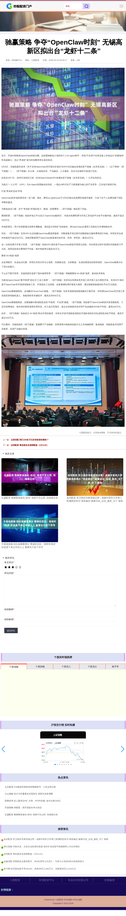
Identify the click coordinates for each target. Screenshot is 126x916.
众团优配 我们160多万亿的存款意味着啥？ (30, 440)
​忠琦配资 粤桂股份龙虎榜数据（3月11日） (24, 854)
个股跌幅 (40, 666)
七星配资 (15, 880)
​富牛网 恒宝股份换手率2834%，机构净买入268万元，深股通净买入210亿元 (40, 868)
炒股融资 (109, 880)
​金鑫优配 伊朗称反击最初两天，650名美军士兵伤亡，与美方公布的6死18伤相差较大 (44, 861)
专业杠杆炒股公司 (78, 880)
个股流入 (66, 666)
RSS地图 (68, 900)
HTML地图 (77, 900)
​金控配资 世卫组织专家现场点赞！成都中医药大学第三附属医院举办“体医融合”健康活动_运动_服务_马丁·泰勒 (56, 839)
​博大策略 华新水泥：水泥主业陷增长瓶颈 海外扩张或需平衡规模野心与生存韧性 (42, 846)
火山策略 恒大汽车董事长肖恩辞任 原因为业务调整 (29, 794)
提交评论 (11, 630)
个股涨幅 (13, 667)
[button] (3, 749)
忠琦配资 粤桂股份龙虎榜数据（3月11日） (30, 445)
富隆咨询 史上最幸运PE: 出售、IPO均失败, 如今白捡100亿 (33, 800)
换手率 (115, 666)
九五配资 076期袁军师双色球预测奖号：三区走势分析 (30, 787)
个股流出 (92, 666)
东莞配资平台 (46, 880)
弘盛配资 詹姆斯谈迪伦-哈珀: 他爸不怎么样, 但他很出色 (31, 814)
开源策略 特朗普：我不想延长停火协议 (23, 807)
